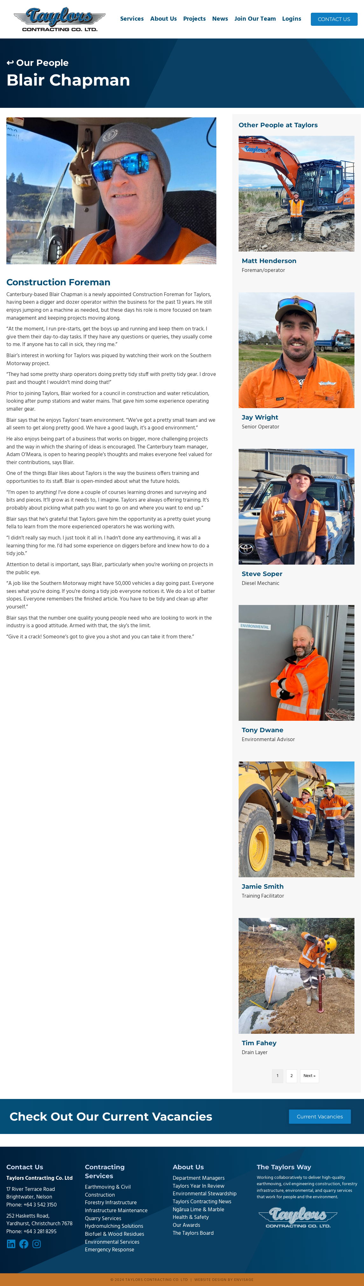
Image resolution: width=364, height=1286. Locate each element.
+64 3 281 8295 (40, 1231)
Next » (310, 1076)
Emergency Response (109, 1250)
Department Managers (199, 1178)
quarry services (337, 1190)
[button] (11, 1244)
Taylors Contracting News (202, 1202)
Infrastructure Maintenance (116, 1210)
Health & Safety (191, 1217)
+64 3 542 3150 (40, 1205)
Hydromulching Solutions (114, 1226)
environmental (299, 1190)
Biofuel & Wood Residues (114, 1234)
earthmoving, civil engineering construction (298, 1184)
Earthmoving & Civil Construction (108, 1191)
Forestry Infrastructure (111, 1203)
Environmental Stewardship (205, 1194)
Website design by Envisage (224, 1280)
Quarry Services (103, 1218)
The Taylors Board (193, 1233)
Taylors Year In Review (198, 1186)
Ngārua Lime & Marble (198, 1210)
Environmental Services (112, 1242)
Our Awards (186, 1225)
